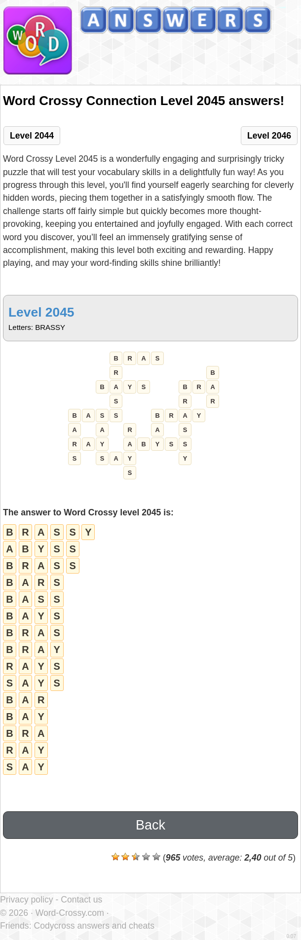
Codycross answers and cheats (94, 926)
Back (150, 825)
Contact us (81, 899)
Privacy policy (26, 899)
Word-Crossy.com (70, 913)
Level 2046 (269, 136)
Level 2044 (32, 136)
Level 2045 (41, 312)
